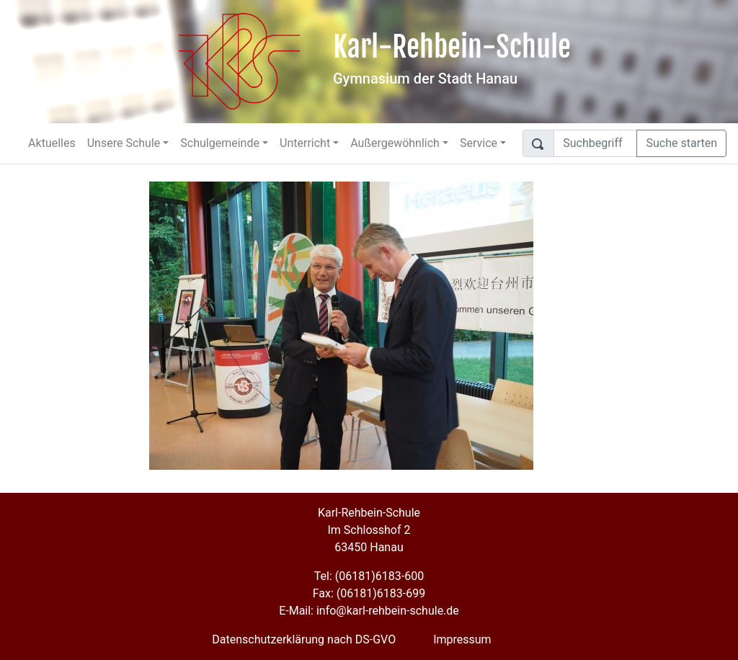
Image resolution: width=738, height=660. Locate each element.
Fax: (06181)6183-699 (369, 593)
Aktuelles (52, 143)
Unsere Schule (124, 143)
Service (478, 143)
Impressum (462, 639)
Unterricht (305, 143)
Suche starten (681, 143)
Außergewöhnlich (395, 143)
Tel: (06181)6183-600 (369, 576)
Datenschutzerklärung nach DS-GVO (304, 639)
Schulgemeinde (219, 143)
